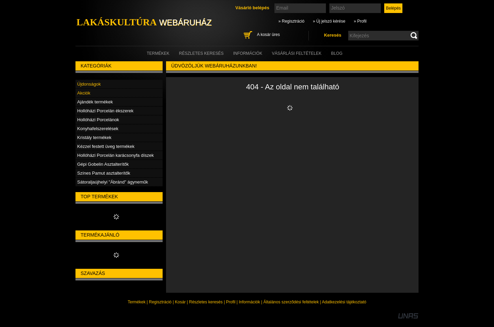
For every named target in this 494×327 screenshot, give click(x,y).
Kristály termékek (94, 137)
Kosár (180, 302)
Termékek (136, 302)
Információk (249, 302)
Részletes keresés (206, 302)
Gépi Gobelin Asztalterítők (103, 164)
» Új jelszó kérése (329, 21)
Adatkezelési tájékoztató (344, 302)
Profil (230, 302)
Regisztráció (160, 302)
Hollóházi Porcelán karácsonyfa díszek (115, 155)
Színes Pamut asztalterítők (103, 173)
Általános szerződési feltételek (291, 302)
